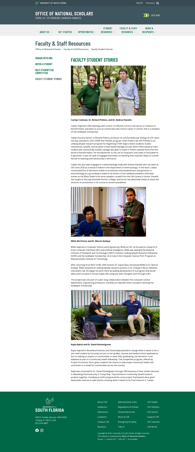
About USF (102, 402)
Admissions (103, 412)
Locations (102, 417)
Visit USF (121, 439)
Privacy (100, 439)
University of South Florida (50, 3)
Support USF (153, 417)
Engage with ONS (44, 58)
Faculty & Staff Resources (127, 29)
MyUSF (139, 3)
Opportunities (86, 31)
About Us (43, 31)
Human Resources (126, 412)
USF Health (152, 402)
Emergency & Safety (127, 422)
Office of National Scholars (64, 13)
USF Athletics (153, 407)
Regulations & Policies (128, 407)
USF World (152, 426)
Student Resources (106, 29)
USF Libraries (153, 422)
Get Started (65, 31)
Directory (150, 3)
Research (102, 426)
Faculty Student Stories (48, 79)
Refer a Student (43, 64)
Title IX (121, 426)
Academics (102, 407)
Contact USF (111, 439)
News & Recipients (147, 29)
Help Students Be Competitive (44, 72)
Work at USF (123, 417)
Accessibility (133, 439)
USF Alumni (152, 412)
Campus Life (103, 422)
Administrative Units (127, 402)
